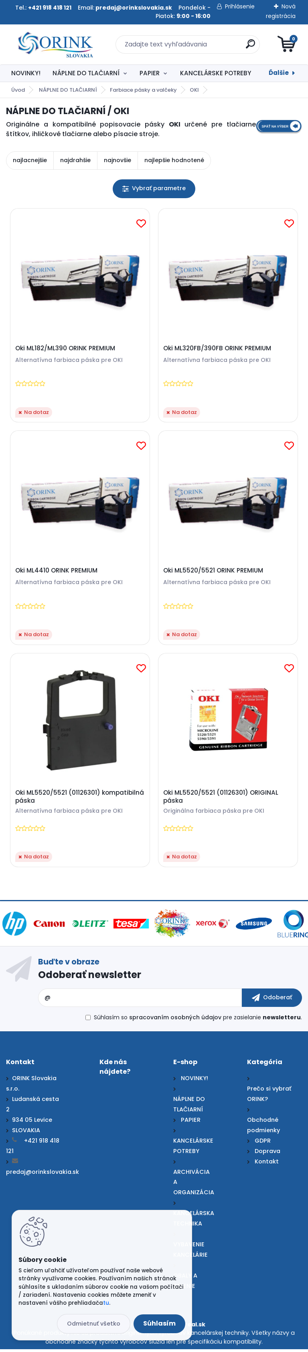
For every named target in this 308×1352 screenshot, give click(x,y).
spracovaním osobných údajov (175, 1020)
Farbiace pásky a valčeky (143, 90)
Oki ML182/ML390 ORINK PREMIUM (66, 349)
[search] (250, 47)
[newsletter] (272, 1000)
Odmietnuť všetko (93, 1324)
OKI (194, 90)
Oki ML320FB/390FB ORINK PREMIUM (218, 349)
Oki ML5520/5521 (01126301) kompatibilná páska (80, 799)
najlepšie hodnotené (174, 160)
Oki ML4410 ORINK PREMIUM (57, 572)
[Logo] (55, 44)
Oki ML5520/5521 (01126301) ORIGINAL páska (221, 799)
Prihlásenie (240, 6)
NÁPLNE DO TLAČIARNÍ (86, 73)
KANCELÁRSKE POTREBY (215, 73)
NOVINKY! (26, 73)
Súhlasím (159, 1323)
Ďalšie (279, 72)
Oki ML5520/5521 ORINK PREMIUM (213, 572)
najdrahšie (75, 160)
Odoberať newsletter (89, 977)
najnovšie (117, 160)
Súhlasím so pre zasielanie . (198, 1020)
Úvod (18, 90)
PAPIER (150, 73)
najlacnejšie (30, 160)
